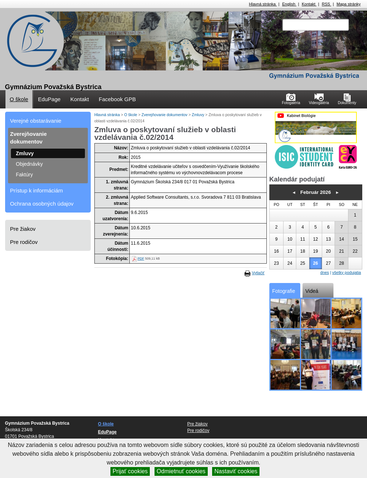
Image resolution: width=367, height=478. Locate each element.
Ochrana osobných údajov (42, 203)
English (289, 4)
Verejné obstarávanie (36, 121)
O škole (19, 99)
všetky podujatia (346, 272)
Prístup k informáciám (36, 190)
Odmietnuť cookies (181, 471)
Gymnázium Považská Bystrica (53, 87)
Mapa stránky (348, 4)
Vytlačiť (258, 273)
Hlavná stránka (263, 4)
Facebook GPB (117, 99)
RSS (326, 4)
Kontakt (309, 4)
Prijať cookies (130, 471)
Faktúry (24, 174)
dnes (324, 272)
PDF (140, 258)
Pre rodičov (24, 242)
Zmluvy (25, 153)
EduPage (49, 99)
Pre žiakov (23, 229)
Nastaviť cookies (235, 471)
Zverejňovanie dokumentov (28, 138)
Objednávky (29, 164)
